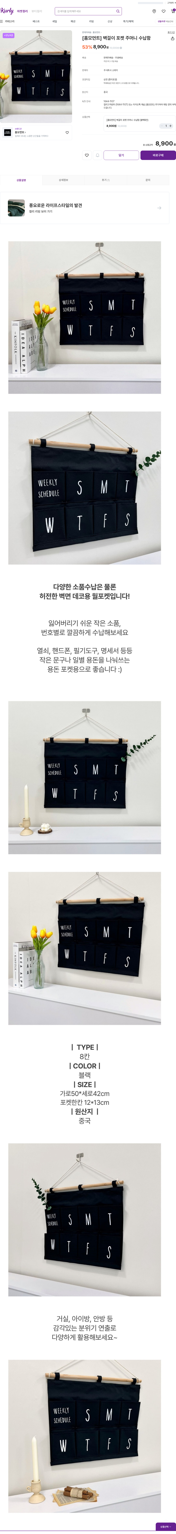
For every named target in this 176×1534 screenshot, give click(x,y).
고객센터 (171, 3)
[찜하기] (67, 132)
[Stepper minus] (162, 126)
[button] (84, 208)
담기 (121, 155)
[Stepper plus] (169, 126)
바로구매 (158, 155)
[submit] (117, 10)
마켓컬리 (22, 11)
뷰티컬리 (37, 11)
